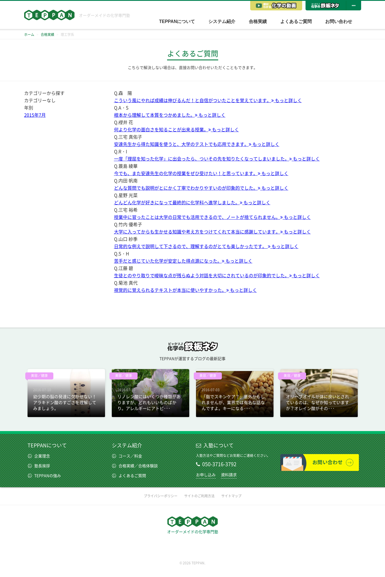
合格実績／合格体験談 (135, 466)
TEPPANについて (177, 21)
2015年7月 (35, 115)
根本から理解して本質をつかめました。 (169, 115)
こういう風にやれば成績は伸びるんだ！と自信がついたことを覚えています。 (208, 100)
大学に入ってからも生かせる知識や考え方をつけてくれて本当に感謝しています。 (212, 232)
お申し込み (206, 475)
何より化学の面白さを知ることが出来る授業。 (176, 129)
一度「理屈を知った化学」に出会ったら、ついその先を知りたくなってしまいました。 (217, 159)
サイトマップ (231, 496)
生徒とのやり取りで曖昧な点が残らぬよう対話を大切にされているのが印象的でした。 (217, 275)
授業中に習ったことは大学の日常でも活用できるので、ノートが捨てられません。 (212, 217)
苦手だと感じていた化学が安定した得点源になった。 (183, 261)
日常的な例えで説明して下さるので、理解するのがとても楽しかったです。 (206, 246)
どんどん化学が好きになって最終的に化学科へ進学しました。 (192, 202)
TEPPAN (49, 15)
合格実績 (258, 21)
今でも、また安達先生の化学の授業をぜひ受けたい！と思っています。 (201, 173)
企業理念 (39, 456)
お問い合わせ (338, 21)
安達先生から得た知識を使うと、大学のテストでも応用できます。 (196, 144)
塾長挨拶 (39, 466)
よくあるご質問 (296, 21)
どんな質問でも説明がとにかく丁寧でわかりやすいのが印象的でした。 (201, 188)
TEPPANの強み (44, 476)
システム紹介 (221, 21)
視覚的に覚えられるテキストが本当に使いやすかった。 (185, 290)
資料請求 (229, 475)
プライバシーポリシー (160, 496)
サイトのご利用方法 (199, 496)
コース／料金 (127, 456)
